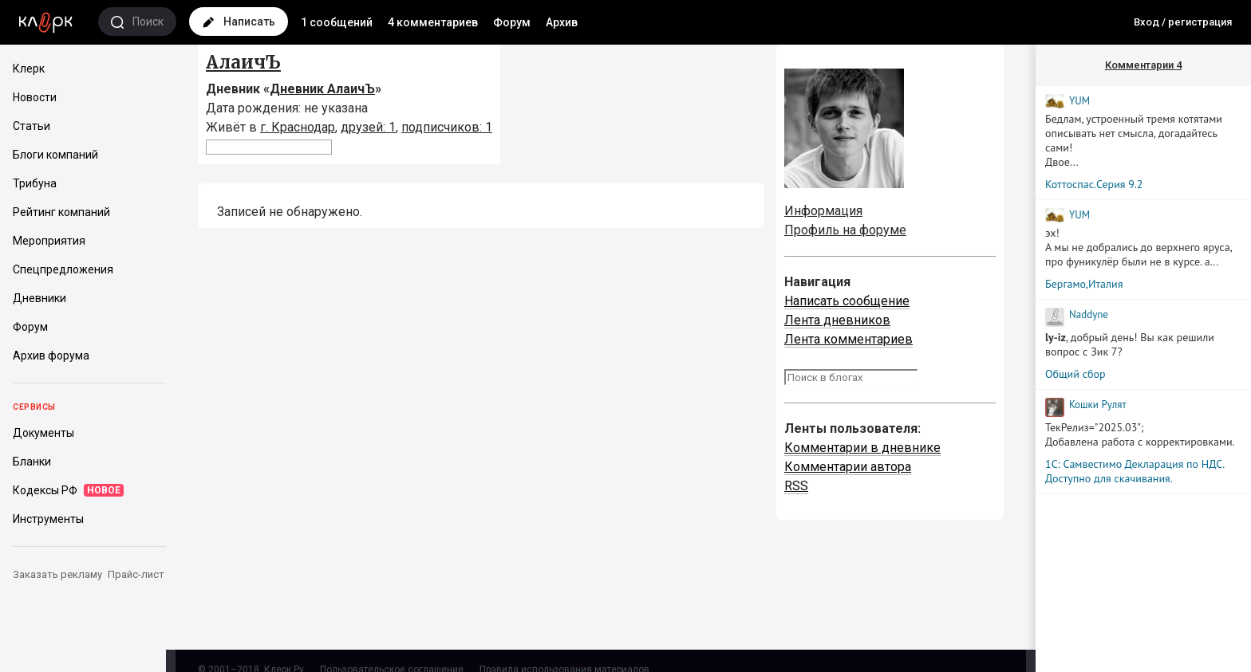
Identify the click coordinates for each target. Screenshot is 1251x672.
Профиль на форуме (845, 230)
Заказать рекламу (57, 574)
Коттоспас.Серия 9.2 (1093, 184)
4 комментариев (433, 22)
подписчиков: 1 (446, 127)
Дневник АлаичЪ (322, 88)
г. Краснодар (297, 127)
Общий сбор (1075, 374)
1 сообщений (337, 22)
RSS (796, 485)
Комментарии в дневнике (862, 447)
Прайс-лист (136, 574)
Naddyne (1088, 314)
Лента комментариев (848, 339)
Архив (562, 22)
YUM (1079, 101)
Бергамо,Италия (1084, 284)
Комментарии (1143, 65)
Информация (823, 210)
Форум (512, 22)
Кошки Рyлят (1098, 404)
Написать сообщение (847, 300)
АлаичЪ (243, 62)
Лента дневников (837, 320)
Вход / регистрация (1183, 22)
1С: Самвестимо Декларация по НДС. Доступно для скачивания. (1134, 471)
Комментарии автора (847, 466)
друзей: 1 (368, 127)
